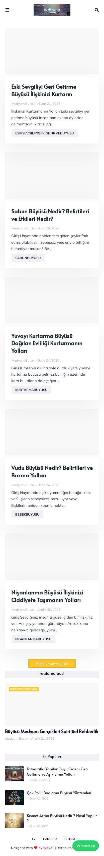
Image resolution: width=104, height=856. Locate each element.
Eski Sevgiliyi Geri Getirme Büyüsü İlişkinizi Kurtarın (43, 90)
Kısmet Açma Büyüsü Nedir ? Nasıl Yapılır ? (62, 818)
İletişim (69, 839)
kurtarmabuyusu (31, 390)
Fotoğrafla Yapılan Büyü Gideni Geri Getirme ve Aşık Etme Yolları (57, 771)
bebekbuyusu (27, 514)
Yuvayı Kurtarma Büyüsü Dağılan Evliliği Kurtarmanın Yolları (46, 343)
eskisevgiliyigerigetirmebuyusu (44, 133)
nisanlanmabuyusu (33, 639)
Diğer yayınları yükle (52, 664)
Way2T (48, 848)
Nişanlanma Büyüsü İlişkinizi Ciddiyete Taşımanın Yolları (47, 596)
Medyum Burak (23, 104)
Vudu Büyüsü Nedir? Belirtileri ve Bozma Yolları (52, 471)
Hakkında (50, 839)
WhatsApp (85, 845)
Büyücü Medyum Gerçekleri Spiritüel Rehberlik (51, 731)
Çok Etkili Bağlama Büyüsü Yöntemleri (59, 792)
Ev (34, 839)
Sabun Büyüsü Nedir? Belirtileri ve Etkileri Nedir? (50, 215)
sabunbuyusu (28, 258)
